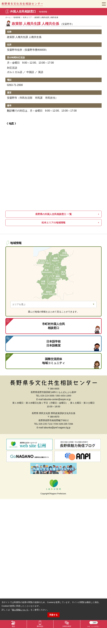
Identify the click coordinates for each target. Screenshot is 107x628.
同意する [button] (53, 615)
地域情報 (16, 17)
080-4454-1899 (63, 395)
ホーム (8, 17)
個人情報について (20, 610)
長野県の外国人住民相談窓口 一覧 (53, 214)
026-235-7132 (45, 424)
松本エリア (27, 17)
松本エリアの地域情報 (53, 222)
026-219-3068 (47, 395)
